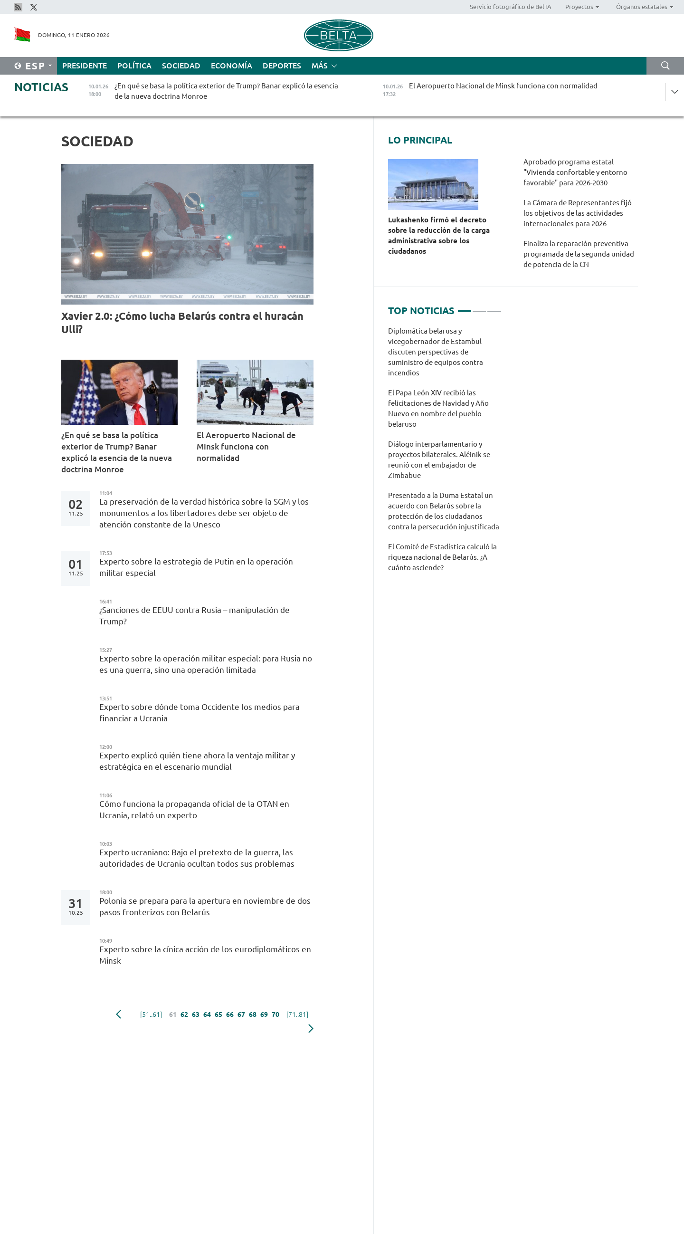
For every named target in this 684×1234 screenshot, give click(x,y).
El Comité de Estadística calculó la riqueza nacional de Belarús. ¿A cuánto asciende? (442, 557)
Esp (35, 65)
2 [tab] (479, 307)
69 (264, 1014)
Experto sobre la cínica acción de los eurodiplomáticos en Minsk (205, 955)
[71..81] (297, 1014)
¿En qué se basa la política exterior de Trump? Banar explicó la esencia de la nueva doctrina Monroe (116, 452)
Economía (231, 65)
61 (173, 1014)
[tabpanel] (445, 454)
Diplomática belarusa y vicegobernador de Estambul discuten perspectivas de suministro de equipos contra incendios (435, 352)
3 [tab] (494, 307)
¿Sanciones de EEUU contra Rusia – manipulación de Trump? (194, 615)
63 (196, 1014)
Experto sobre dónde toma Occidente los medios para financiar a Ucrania (199, 712)
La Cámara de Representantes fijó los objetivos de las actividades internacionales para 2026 (577, 213)
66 (230, 1014)
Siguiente (311, 1029)
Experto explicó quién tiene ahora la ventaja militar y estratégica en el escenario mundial (197, 761)
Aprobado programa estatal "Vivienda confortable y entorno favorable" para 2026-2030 (575, 172)
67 (241, 1014)
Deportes (282, 65)
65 (218, 1014)
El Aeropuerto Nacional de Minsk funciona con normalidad (246, 446)
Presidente (84, 65)
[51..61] (151, 1014)
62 (184, 1014)
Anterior (118, 1014)
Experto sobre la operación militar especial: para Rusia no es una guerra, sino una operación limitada (205, 664)
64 (207, 1014)
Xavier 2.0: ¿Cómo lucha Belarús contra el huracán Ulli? (182, 322)
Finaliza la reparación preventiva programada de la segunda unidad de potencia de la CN (578, 253)
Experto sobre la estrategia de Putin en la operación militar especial (196, 567)
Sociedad (181, 65)
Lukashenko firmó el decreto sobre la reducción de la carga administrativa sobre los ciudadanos (439, 235)
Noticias (41, 87)
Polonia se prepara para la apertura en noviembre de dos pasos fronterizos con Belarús (205, 906)
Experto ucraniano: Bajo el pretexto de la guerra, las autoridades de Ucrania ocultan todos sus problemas (196, 858)
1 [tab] (464, 307)
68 (252, 1014)
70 (275, 1014)
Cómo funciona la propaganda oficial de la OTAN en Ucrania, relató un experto (194, 809)
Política (134, 65)
